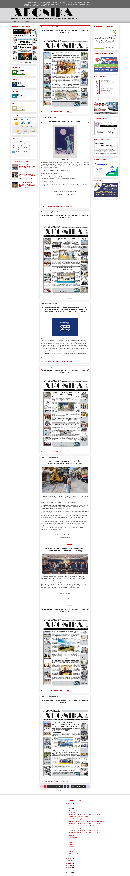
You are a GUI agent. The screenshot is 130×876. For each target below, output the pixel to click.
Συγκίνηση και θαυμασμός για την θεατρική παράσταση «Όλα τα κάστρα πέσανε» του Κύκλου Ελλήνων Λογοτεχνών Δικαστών (27, 185)
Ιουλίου (71, 842)
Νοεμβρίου (72, 812)
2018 (69, 870)
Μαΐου (71, 846)
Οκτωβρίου (72, 835)
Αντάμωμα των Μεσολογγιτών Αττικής (65, 121)
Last (83, 786)
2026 (69, 803)
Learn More (97, 4)
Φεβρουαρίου (73, 853)
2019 (69, 867)
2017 (69, 872)
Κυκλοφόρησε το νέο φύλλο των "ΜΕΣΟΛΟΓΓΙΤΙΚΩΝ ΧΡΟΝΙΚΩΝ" (65, 31)
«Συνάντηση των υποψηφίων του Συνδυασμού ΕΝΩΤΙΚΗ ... (84, 828)
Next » (78, 786)
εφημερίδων (28, 62)
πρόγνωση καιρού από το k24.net (24, 133)
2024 (69, 808)
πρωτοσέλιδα (22, 62)
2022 (69, 861)
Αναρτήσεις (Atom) (68, 790)
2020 (69, 865)
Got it (104, 4)
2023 (69, 858)
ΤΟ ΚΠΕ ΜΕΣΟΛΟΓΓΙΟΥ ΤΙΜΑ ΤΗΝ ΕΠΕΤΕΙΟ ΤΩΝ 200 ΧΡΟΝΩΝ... (86, 821)
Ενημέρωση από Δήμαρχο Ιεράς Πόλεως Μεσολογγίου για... (84, 825)
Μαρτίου (71, 851)
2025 (69, 806)
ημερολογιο (27, 155)
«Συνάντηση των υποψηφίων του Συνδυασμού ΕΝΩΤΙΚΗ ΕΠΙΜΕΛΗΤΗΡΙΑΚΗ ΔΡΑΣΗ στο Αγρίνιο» (65, 549)
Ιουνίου (71, 844)
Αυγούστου (72, 840)
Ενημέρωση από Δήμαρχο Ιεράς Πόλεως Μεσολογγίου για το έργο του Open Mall (65, 462)
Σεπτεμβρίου (72, 837)
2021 (69, 863)
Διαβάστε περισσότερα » (47, 357)
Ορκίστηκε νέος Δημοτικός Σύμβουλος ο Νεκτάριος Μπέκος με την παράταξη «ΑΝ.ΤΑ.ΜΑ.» (27, 166)
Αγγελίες (26, 21)
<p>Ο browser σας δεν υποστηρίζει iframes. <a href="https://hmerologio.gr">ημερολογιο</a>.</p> (21, 149)
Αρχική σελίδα (17, 21)
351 (72, 786)
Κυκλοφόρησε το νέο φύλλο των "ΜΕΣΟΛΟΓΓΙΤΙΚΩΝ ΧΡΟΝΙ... (85, 814)
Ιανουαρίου (72, 856)
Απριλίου (71, 849)
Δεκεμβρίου (72, 810)
